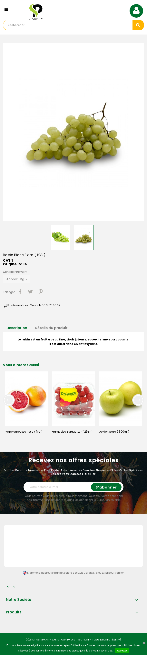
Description (16, 327)
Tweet (30, 292)
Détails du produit (51, 327)
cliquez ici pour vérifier (109, 572)
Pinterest (40, 292)
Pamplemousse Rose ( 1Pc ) (24, 432)
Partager (20, 292)
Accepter (122, 650)
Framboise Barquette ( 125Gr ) (72, 432)
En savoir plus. (105, 650)
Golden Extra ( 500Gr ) (114, 432)
